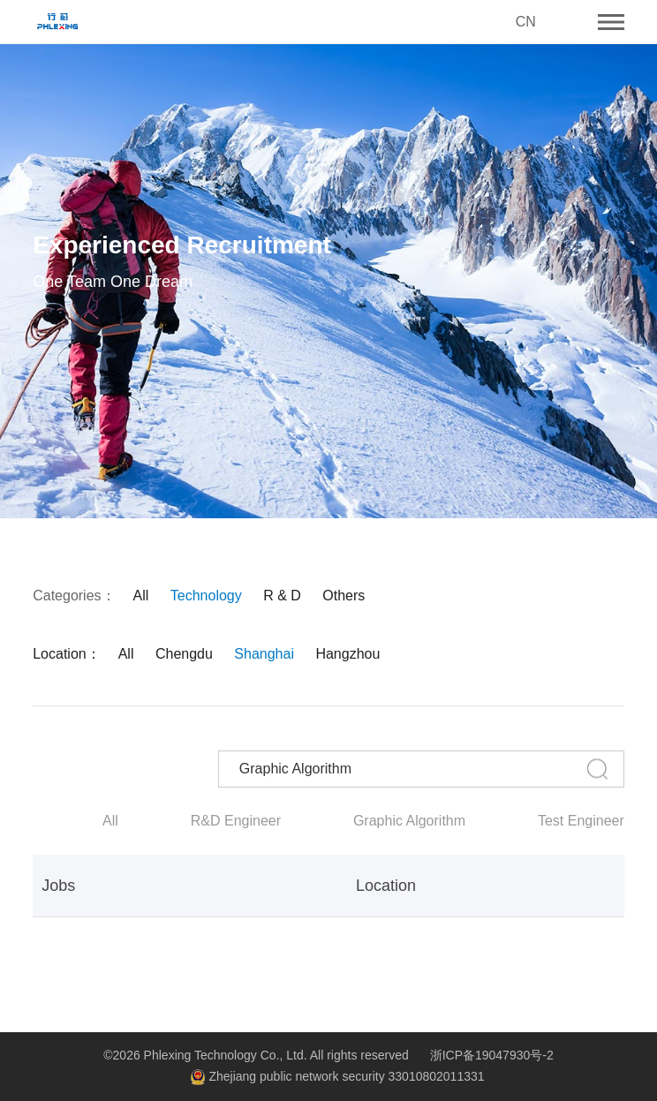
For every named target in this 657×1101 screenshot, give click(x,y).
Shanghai (264, 654)
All (141, 596)
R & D (282, 596)
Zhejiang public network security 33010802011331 (337, 1077)
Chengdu (184, 654)
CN (526, 21)
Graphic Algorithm (409, 821)
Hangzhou (347, 654)
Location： (67, 654)
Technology (206, 596)
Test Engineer (581, 821)
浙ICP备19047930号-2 (492, 1055)
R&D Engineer (236, 821)
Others (343, 596)
